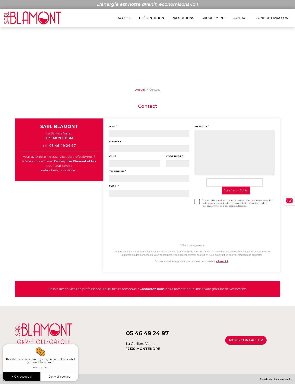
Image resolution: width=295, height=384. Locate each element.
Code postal (175, 156)
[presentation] (234, 220)
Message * (202, 126)
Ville (112, 156)
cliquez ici (222, 261)
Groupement (213, 18)
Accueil (125, 18)
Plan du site (266, 379)
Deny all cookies (59, 376)
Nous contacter (246, 340)
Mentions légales (283, 379)
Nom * (113, 126)
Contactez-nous (152, 289)
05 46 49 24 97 (62, 146)
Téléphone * (117, 171)
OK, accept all (21, 376)
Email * (114, 186)
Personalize (40, 367)
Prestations (183, 18)
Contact (240, 18)
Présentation (151, 18)
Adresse (115, 141)
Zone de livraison (272, 18)
